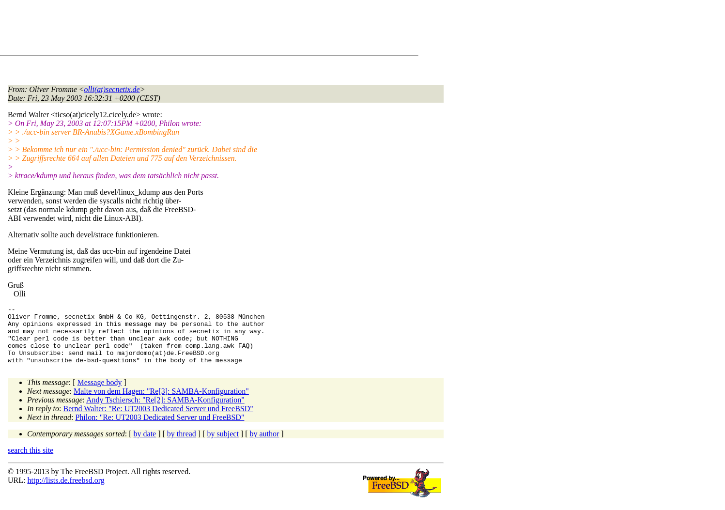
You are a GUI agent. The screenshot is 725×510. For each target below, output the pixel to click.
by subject (223, 445)
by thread (181, 445)
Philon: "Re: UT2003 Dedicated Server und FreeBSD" (159, 429)
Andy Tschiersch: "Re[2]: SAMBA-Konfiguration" (165, 411)
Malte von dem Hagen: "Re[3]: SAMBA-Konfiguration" (161, 403)
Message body (99, 394)
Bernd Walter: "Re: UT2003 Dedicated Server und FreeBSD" (158, 420)
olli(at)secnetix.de (112, 89)
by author (264, 445)
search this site (30, 462)
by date (145, 445)
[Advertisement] (184, 29)
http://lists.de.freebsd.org (65, 492)
